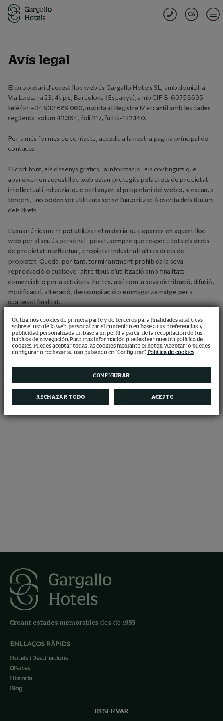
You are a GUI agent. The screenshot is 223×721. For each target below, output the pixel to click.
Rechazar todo (60, 396)
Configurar (111, 375)
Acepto (162, 396)
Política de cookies (170, 352)
